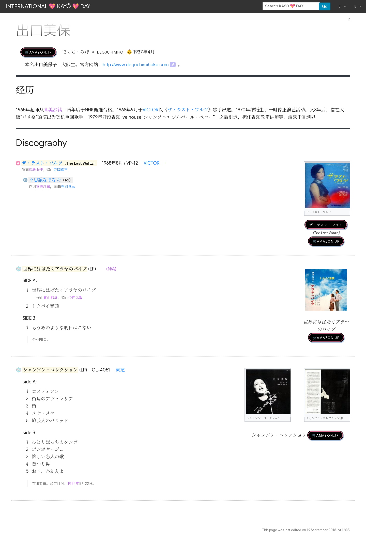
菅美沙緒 (53, 110)
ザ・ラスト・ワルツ (187, 110)
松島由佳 (35, 169)
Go (324, 6)
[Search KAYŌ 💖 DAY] (291, 6)
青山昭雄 (50, 298)
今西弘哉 (75, 298)
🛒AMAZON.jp (38, 52)
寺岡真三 (60, 169)
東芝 (120, 370)
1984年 (73, 483)
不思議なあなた (45, 180)
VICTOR (150, 110)
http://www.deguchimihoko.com (136, 64)
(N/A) (111, 269)
